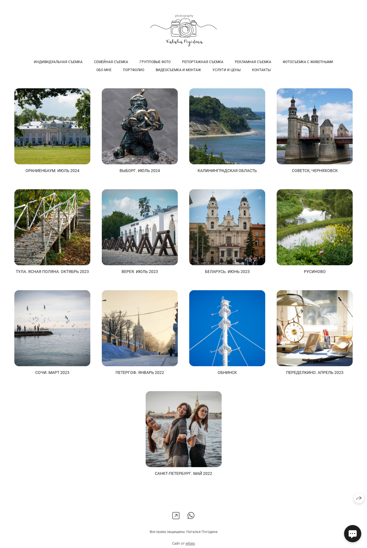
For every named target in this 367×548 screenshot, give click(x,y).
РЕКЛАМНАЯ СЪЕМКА (253, 62)
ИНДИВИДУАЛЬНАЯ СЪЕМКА (58, 62)
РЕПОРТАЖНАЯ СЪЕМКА (202, 62)
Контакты (261, 70)
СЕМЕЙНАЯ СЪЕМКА (111, 62)
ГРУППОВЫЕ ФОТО (155, 62)
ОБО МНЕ (104, 70)
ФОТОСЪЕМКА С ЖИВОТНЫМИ (308, 62)
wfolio (190, 546)
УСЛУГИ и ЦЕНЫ (226, 70)
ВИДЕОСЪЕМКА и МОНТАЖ (178, 70)
